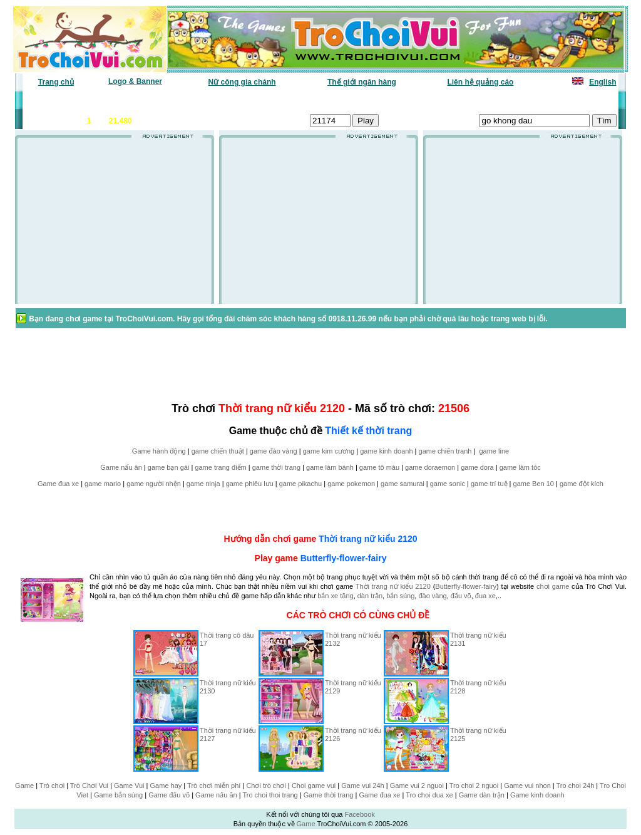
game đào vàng (273, 451)
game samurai (402, 483)
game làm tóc (520, 467)
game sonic (447, 483)
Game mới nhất (131, 100)
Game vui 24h (362, 785)
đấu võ (461, 595)
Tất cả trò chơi (405, 100)
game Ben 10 (533, 483)
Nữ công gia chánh (242, 82)
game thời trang (276, 467)
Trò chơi (51, 785)
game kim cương (328, 451)
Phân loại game (266, 100)
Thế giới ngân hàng (361, 82)
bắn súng (400, 595)
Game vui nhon (527, 785)
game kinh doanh (386, 451)
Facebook (359, 814)
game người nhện (153, 483)
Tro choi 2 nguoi (473, 785)
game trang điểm (220, 467)
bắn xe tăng (335, 595)
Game (24, 785)
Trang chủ (56, 82)
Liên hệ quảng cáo (480, 82)
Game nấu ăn (121, 467)
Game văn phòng (61, 100)
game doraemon (430, 467)
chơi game (552, 586)
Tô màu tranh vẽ (582, 100)
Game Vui (129, 785)
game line (494, 451)
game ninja (203, 483)
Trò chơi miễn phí (213, 785)
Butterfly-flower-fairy (343, 558)
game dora (477, 467)
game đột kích (581, 483)
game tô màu (379, 467)
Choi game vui (314, 785)
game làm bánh (330, 467)
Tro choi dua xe (429, 795)
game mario (103, 483)
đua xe (485, 595)
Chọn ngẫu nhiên (337, 100)
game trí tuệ (489, 483)
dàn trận (369, 595)
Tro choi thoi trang (269, 795)
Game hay (166, 785)
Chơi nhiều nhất (198, 100)
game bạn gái (169, 467)
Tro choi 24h (575, 785)
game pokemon (351, 483)
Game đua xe (58, 483)
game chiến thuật (218, 451)
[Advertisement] (114, 225)
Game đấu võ (169, 795)
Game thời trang (329, 795)
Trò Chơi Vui (89, 785)
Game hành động (159, 451)
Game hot (525, 100)
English (602, 82)
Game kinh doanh (537, 795)
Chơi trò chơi (266, 785)
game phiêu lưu (250, 483)
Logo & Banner (135, 81)
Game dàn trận (482, 795)
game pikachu (300, 483)
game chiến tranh (445, 451)
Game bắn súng (118, 795)
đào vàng (432, 595)
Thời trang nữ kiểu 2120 (368, 539)
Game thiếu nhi (470, 100)
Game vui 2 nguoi (417, 785)
